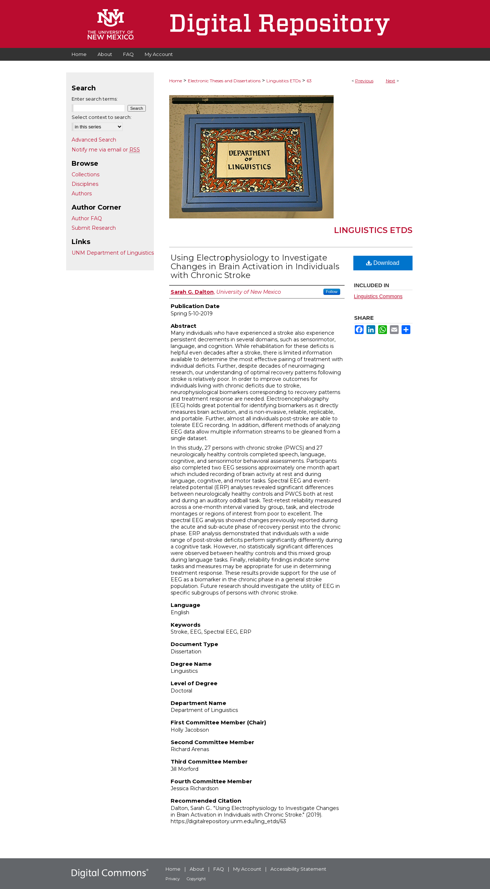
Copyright (196, 878)
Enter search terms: (95, 99)
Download (382, 263)
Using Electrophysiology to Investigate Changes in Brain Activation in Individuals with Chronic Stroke (255, 266)
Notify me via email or (106, 149)
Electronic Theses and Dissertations (224, 80)
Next (390, 80)
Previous (364, 80)
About (197, 869)
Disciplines (85, 184)
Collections (85, 174)
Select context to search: (102, 117)
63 (309, 80)
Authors (82, 193)
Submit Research (94, 228)
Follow (332, 291)
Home (175, 80)
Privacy (173, 878)
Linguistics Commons (378, 296)
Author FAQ (87, 218)
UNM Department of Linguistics (113, 253)
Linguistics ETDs (283, 80)
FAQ (218, 869)
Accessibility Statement (298, 869)
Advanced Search (94, 139)
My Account (247, 869)
